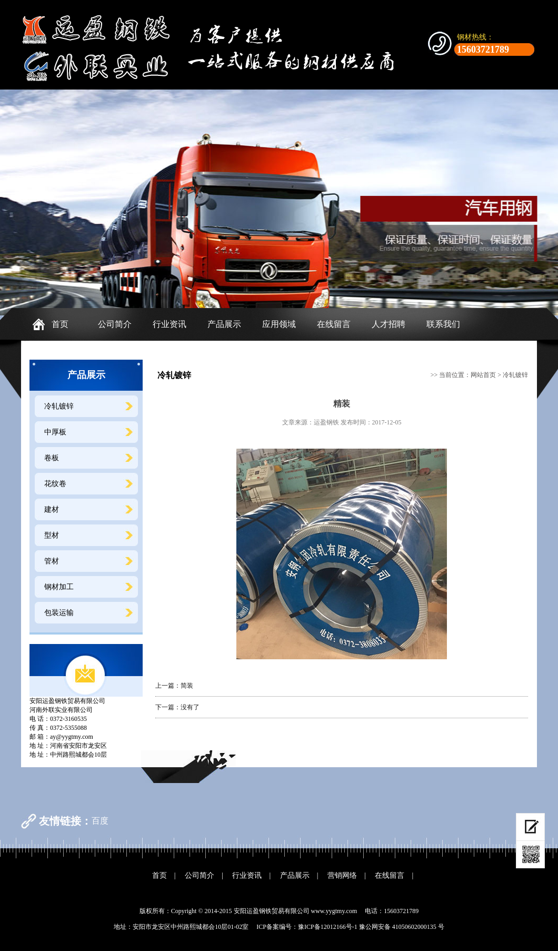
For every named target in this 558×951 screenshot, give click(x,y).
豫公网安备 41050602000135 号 (401, 926)
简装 (187, 685)
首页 (60, 324)
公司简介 (115, 324)
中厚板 (55, 432)
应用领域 (279, 324)
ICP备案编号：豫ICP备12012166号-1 (306, 926)
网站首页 (483, 375)
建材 (51, 509)
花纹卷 (55, 484)
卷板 (51, 458)
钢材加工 (59, 587)
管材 (51, 561)
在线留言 (334, 324)
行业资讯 (169, 324)
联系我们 (443, 324)
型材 (51, 535)
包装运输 (59, 613)
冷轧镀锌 (59, 406)
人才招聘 (388, 324)
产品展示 (224, 324)
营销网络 (342, 875)
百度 (100, 820)
